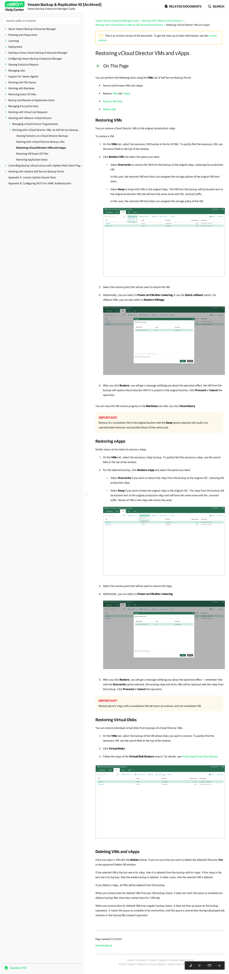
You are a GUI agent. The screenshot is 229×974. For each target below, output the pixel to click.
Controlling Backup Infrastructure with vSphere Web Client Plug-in (45, 165)
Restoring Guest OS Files (22, 94)
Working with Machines (21, 88)
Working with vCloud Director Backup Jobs (40, 141)
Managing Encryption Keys (23, 106)
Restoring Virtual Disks (116, 719)
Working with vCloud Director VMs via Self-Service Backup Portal (46, 129)
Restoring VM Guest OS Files (32, 153)
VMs (114, 93)
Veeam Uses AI (176, 964)
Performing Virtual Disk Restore (200, 756)
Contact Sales (177, 960)
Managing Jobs (16, 70)
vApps (126, 93)
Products (141, 960)
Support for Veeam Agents (23, 76)
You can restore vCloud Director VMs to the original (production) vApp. (135, 128)
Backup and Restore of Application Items (31, 100)
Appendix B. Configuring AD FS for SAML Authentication (39, 183)
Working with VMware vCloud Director (30, 118)
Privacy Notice (157, 964)
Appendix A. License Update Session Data (32, 177)
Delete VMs (109, 109)
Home (130, 960)
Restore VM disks (113, 101)
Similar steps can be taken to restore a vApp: (121, 449)
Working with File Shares (22, 82)
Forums (152, 960)
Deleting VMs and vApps (117, 851)
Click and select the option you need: (131, 156)
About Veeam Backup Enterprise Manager (32, 28)
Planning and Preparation (22, 34)
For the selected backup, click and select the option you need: (147, 470)
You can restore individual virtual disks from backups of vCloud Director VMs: (139, 728)
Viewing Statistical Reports (23, 64)
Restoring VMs (108, 120)
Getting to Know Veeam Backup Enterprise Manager (38, 52)
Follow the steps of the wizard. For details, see (142, 756)
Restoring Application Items (32, 159)
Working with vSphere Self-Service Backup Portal (36, 171)
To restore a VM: (104, 136)
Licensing (13, 40)
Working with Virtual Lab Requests (28, 112)
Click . (114, 748)
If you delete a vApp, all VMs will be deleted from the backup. (130, 885)
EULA (190, 960)
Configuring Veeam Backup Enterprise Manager (35, 58)
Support (163, 960)
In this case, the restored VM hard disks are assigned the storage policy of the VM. (157, 201)
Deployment (15, 46)
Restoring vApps (110, 441)
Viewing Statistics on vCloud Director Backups (42, 135)
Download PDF (18, 967)
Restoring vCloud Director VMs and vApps (41, 147)
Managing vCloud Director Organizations (35, 124)
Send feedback (103, 945)
